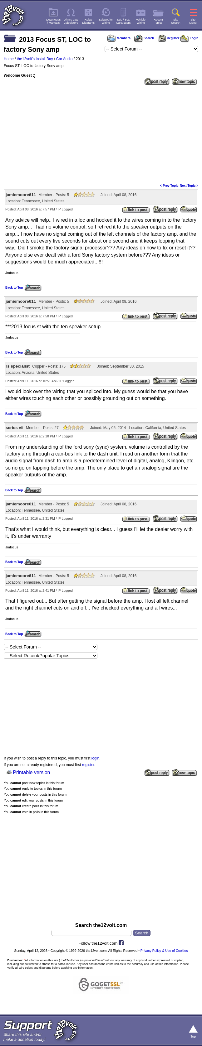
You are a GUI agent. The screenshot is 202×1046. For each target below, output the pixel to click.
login (95, 758)
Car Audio (64, 59)
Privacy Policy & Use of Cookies (164, 950)
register (88, 765)
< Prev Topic (169, 185)
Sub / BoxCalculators (123, 21)
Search (144, 38)
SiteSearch (175, 21)
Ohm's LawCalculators (71, 21)
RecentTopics (158, 21)
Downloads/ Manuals (53, 21)
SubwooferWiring (106, 21)
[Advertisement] (101, 133)
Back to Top (14, 287)
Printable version (31, 772)
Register (169, 38)
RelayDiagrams (88, 21)
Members (119, 38)
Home (9, 59)
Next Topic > (189, 185)
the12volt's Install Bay (35, 59)
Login (189, 38)
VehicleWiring (140, 21)
